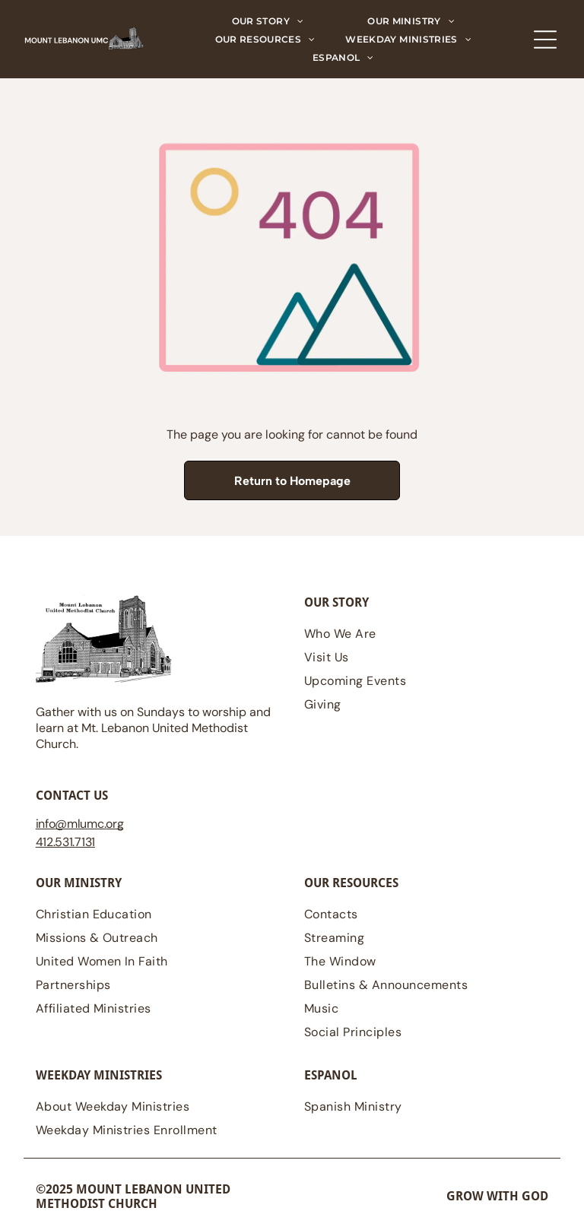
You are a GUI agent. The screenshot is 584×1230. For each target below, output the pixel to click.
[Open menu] (545, 39)
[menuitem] (268, 21)
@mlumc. (80, 824)
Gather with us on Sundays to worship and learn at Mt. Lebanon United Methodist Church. (153, 728)
